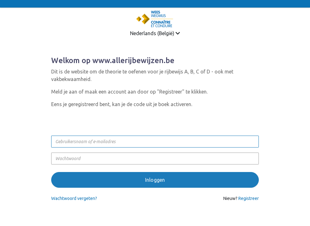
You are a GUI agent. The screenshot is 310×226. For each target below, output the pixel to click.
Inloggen (155, 180)
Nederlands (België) (155, 33)
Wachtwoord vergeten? (74, 198)
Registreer (248, 198)
